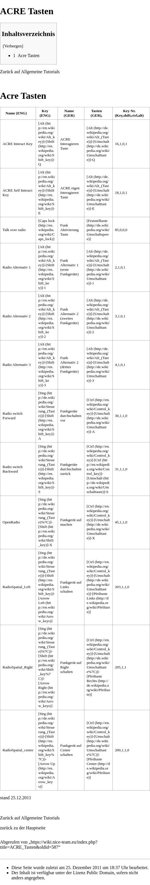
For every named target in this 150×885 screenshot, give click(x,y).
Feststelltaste (98, 221)
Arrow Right (43, 685)
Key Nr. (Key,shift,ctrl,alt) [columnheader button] (129, 113)
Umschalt (102, 141)
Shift (50, 141)
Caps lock (47, 221)
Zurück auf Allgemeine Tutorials (30, 71)
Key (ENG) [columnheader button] (45, 113)
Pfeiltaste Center (94, 761)
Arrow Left (43, 600)
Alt (42, 123)
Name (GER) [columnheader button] (69, 113)
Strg (43, 393)
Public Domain (100, 872)
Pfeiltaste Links (97, 596)
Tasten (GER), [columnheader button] (96, 113)
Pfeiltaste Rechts (94, 678)
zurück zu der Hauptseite (22, 827)
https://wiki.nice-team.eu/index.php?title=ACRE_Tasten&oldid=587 (49, 845)
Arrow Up (47, 764)
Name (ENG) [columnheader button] (16, 113)
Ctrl (91, 400)
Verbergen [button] (13, 46)
